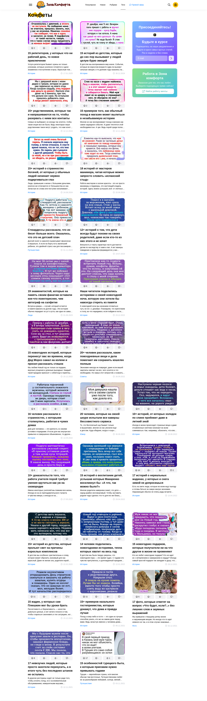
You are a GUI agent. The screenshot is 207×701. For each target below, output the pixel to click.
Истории (31, 73)
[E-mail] (152, 58)
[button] (33, 48)
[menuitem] (90, 5)
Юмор (82, 434)
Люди (30, 315)
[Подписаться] (171, 58)
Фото (134, 626)
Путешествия (33, 250)
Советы (83, 376)
